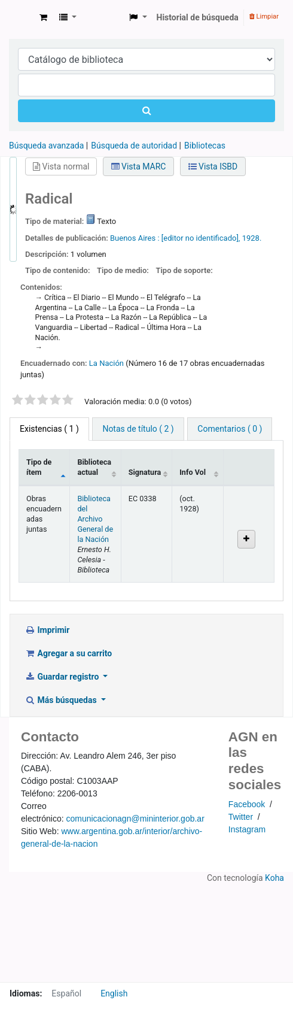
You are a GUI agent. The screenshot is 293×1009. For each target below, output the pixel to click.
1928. (252, 238)
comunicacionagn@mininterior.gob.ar (135, 818)
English (113, 993)
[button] (43, 18)
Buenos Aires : (135, 238)
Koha (274, 878)
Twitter (240, 817)
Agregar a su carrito (68, 653)
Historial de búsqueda (198, 17)
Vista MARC (138, 166)
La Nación (106, 363)
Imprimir (47, 630)
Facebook (246, 804)
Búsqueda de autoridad (134, 145)
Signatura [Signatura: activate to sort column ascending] (145, 472)
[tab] (138, 429)
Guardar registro (63, 676)
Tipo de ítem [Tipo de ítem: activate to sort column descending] (38, 467)
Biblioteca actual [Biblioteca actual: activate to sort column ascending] (94, 467)
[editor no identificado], (200, 238)
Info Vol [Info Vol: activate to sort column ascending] (192, 472)
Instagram (246, 829)
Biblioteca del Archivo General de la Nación (95, 519)
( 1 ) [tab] (49, 429)
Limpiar (264, 16)
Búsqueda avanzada (46, 145)
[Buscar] (146, 110)
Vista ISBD (213, 166)
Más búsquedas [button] (62, 700)
